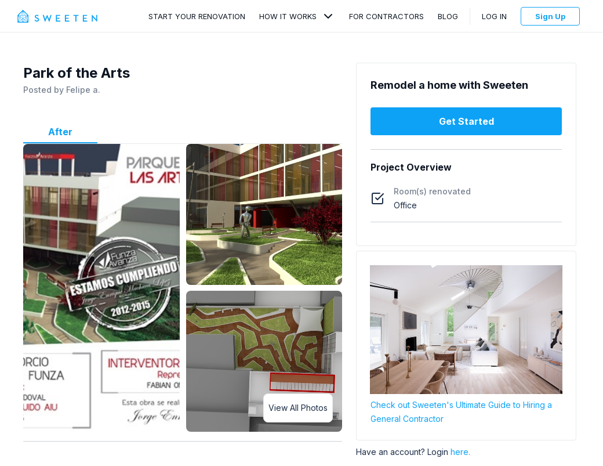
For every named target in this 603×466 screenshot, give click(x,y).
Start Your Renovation (196, 16)
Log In (494, 16)
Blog (448, 16)
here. (460, 452)
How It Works (288, 16)
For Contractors (386, 16)
